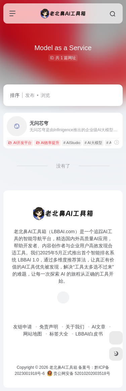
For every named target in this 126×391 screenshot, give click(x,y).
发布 (30, 95)
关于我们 (75, 326)
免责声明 (48, 326)
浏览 (45, 95)
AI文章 (99, 326)
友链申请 (22, 326)
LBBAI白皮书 (89, 333)
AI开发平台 (19, 143)
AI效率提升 (47, 143)
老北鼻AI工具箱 (63, 367)
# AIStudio (72, 143)
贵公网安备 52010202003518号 (78, 373)
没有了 (63, 166)
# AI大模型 (93, 143)
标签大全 (58, 333)
